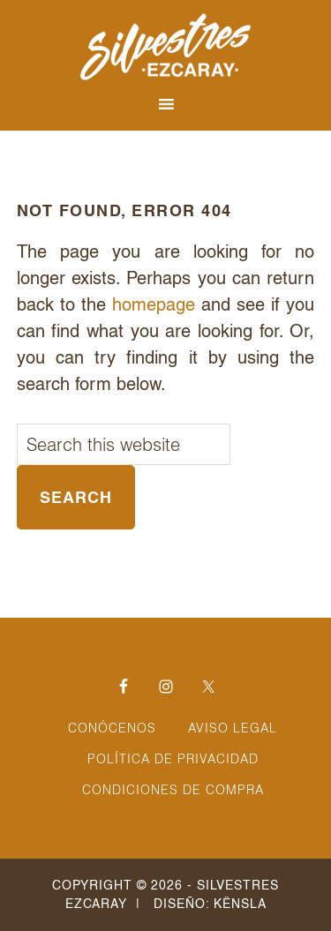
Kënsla (240, 904)
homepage (153, 304)
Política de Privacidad (173, 759)
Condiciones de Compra (173, 790)
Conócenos (112, 728)
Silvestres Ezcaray (166, 46)
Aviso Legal (232, 728)
